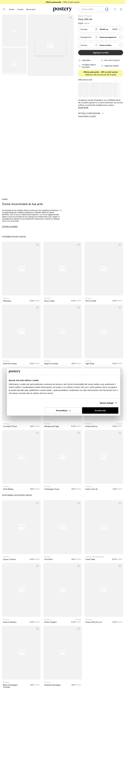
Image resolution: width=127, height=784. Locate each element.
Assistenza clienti (87, 116)
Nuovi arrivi (30, 9)
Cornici (20, 9)
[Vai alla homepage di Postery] (62, 9)
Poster (11, 9)
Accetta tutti (100, 410)
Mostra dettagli (106, 403)
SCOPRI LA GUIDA (9, 226)
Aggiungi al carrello (100, 52)
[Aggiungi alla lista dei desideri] (71, 18)
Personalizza (63, 410)
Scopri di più (83, 107)
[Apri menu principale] (4, 9)
